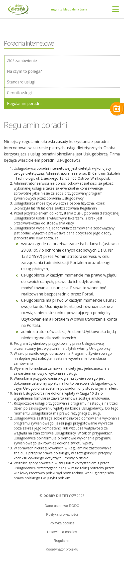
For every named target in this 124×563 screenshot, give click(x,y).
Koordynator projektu (62, 549)
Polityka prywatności (62, 514)
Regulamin (62, 541)
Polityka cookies (61, 523)
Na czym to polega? (24, 71)
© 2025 (62, 495)
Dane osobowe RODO (62, 506)
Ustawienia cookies (62, 532)
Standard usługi (21, 82)
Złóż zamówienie (22, 60)
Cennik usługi (19, 92)
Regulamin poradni (24, 103)
